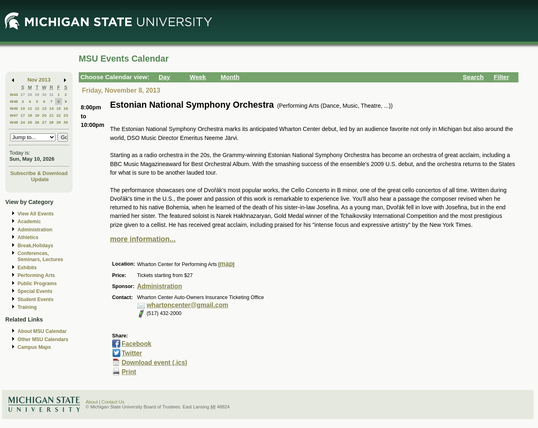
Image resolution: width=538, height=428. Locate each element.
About (92, 401)
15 (58, 108)
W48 (14, 122)
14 (51, 108)
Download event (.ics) (154, 362)
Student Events (35, 299)
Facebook (136, 343)
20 (44, 115)
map (226, 263)
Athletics (28, 237)
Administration (35, 230)
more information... (143, 239)
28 (30, 94)
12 (37, 108)
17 (22, 115)
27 (22, 94)
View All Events (36, 214)
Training (27, 307)
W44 (14, 94)
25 (30, 122)
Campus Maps (34, 347)
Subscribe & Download (39, 173)
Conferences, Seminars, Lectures (40, 256)
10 (22, 108)
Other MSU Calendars (43, 339)
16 (66, 108)
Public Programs (37, 283)
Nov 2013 (39, 80)
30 (44, 94)
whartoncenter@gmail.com (187, 305)
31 (51, 94)
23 (66, 115)
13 (44, 108)
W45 (14, 101)
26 (37, 122)
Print (129, 371)
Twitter (132, 353)
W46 (14, 108)
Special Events (35, 291)
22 (58, 115)
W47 (14, 115)
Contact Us (113, 401)
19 (37, 115)
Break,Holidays (35, 245)
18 (30, 115)
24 (22, 122)
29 (37, 94)
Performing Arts (36, 275)
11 (30, 108)
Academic (29, 221)
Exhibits (27, 268)
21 (51, 115)
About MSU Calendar (42, 331)
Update (40, 179)
